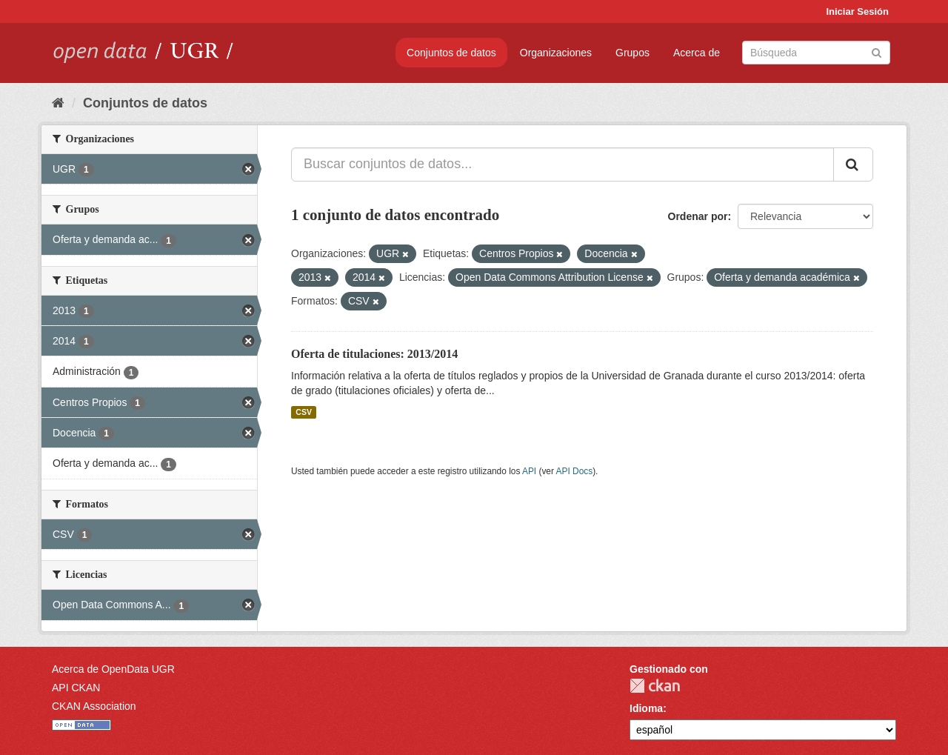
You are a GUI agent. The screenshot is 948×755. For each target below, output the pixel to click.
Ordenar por (698, 216)
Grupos (632, 53)
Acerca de (696, 53)
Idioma (646, 708)
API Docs (574, 471)
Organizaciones (556, 53)
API (529, 471)
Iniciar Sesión (857, 11)
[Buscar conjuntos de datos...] (562, 164)
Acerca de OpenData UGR (113, 669)
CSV (304, 412)
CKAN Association (94, 706)
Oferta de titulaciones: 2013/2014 (374, 353)
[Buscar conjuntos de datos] (816, 52)
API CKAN (76, 688)
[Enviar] (876, 51)
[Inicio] (58, 103)
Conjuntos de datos (451, 53)
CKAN (655, 686)
